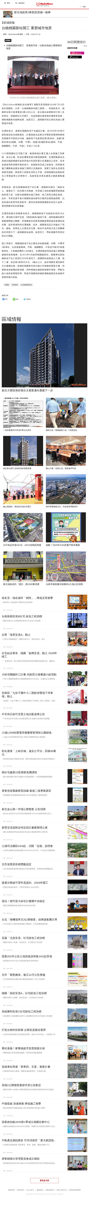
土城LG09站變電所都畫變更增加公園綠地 (27, 733)
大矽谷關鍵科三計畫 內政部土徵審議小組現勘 (29, 675)
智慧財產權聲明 (75, 1191)
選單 (8, 4)
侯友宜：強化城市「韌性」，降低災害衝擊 (27, 598)
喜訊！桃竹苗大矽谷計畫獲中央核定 (23, 902)
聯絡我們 (11, 1191)
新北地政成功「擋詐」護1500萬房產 (21, 585)
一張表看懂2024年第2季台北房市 (17, 431)
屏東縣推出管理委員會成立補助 (21, 1159)
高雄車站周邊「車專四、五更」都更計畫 (26, 1067)
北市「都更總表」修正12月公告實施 (23, 975)
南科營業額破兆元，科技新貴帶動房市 (62, 508)
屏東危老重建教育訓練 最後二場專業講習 (26, 791)
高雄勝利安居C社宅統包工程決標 (21, 1012)
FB (4, 300)
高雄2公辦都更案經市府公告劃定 (21, 1086)
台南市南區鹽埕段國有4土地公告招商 (64, 585)
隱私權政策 (50, 1191)
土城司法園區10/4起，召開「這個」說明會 (27, 847)
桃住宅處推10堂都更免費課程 (19, 773)
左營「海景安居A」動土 (16, 635)
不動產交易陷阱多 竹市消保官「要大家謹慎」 (29, 1141)
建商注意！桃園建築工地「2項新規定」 (62, 431)
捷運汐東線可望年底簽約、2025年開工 (25, 883)
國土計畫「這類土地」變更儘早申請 (61, 469)
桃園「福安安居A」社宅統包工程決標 (24, 994)
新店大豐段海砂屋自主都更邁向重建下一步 (27, 391)
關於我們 (20, 1191)
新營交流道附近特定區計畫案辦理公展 (25, 828)
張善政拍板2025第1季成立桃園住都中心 (26, 1123)
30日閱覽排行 (76, 43)
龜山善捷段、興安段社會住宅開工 (17, 508)
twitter (27, 300)
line (15, 300)
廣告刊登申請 (62, 1191)
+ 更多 (85, 48)
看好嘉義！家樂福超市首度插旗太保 (23, 1049)
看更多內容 (44, 1182)
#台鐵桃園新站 (26, 286)
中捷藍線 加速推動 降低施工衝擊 (21, 1104)
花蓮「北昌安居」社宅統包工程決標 (23, 938)
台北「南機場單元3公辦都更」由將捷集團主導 (29, 920)
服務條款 (40, 1191)
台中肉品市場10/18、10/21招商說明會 (22, 546)
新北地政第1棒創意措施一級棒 (32, 12)
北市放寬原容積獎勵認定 (16, 865)
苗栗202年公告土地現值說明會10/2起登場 (27, 957)
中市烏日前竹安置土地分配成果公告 (23, 715)
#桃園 (6, 286)
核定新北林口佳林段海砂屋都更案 (17, 469)
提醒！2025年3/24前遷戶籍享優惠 (63, 546)
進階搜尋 (22, 4)
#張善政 (15, 286)
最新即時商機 (72, 50)
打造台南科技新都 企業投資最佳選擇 (24, 1031)
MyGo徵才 (30, 1191)
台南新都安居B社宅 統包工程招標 (22, 617)
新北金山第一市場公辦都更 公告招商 (24, 810)
